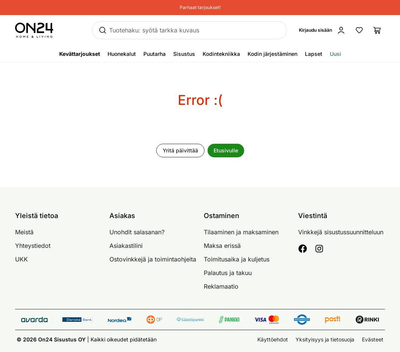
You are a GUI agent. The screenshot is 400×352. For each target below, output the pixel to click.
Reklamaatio (221, 286)
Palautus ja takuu (228, 273)
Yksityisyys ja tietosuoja (324, 339)
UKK (21, 259)
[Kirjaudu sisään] (324, 30)
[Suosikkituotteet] (359, 30)
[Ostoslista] (377, 30)
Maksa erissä (222, 245)
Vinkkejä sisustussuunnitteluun (340, 232)
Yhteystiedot (33, 245)
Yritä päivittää (180, 150)
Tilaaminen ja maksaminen (241, 232)
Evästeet (372, 339)
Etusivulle (226, 150)
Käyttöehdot (272, 339)
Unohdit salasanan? (137, 232)
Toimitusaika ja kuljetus (236, 259)
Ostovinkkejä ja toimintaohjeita (152, 259)
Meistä (24, 232)
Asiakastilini (126, 245)
